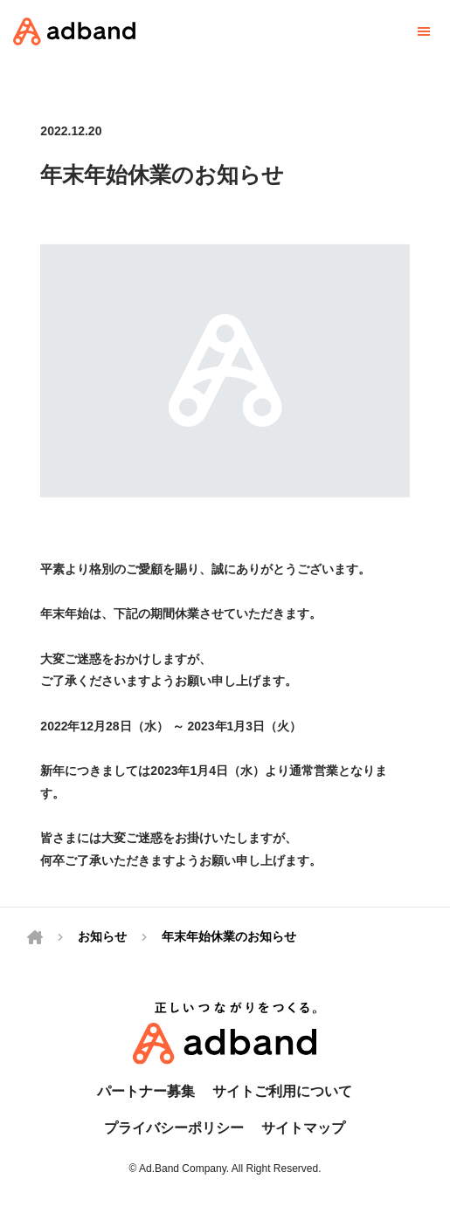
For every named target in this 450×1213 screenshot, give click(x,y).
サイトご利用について (282, 1091)
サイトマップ (303, 1127)
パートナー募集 (146, 1091)
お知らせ (102, 936)
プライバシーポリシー (174, 1127)
